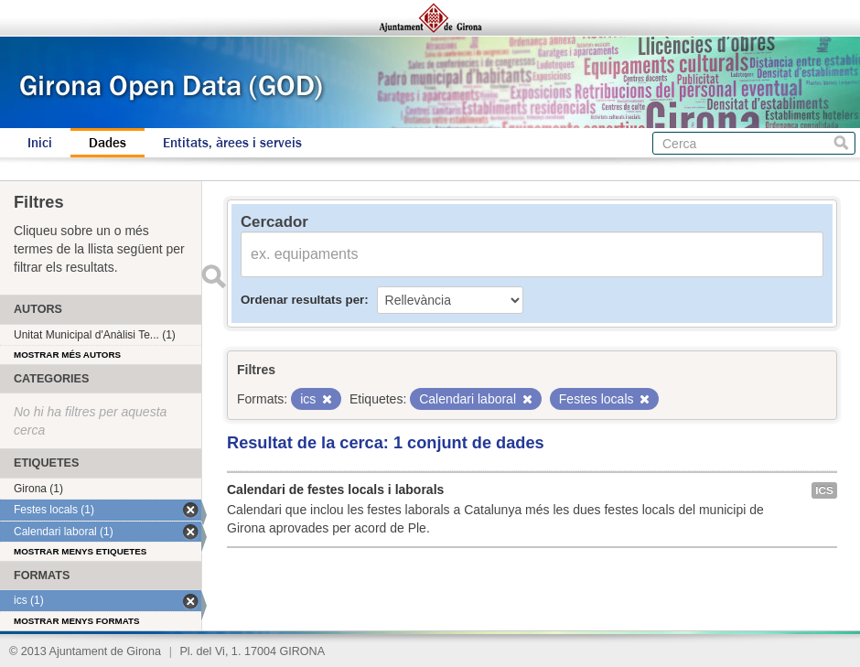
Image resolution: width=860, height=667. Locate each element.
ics (824, 490)
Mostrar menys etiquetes (80, 551)
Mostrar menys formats (77, 621)
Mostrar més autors (67, 355)
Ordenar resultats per (302, 300)
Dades (107, 143)
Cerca (841, 143)
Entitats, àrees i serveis (232, 143)
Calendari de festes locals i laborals (335, 489)
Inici (39, 143)
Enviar (213, 276)
